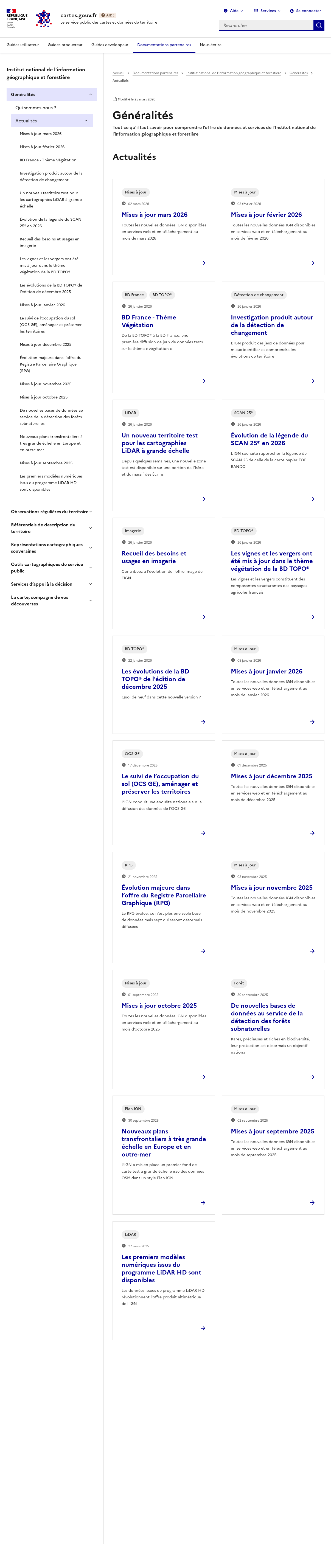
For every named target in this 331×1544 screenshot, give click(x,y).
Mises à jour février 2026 (42, 147)
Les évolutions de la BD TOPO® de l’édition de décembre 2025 (51, 288)
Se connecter (308, 11)
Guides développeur (109, 45)
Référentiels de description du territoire (43, 528)
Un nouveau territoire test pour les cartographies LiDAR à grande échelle (51, 199)
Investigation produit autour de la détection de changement (51, 176)
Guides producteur (65, 45)
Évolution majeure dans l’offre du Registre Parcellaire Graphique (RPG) (50, 364)
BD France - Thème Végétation (48, 160)
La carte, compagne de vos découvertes (39, 600)
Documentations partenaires (164, 45)
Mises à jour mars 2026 (40, 134)
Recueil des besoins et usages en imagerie (50, 242)
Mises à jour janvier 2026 (42, 305)
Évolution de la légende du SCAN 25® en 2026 (51, 223)
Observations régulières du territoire (49, 511)
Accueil (118, 73)
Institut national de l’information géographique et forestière (233, 73)
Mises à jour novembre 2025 (45, 384)
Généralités (23, 94)
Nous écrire (210, 45)
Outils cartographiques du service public (47, 567)
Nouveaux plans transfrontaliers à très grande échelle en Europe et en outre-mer (51, 443)
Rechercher (318, 25)
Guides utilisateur (23, 45)
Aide (231, 11)
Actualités (26, 120)
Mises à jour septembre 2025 (46, 463)
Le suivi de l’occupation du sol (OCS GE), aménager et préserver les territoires (51, 324)
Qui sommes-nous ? (35, 107)
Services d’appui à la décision (41, 584)
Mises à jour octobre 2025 (44, 397)
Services (265, 11)
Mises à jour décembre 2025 (45, 344)
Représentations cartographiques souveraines (47, 547)
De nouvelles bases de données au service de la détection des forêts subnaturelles (51, 417)
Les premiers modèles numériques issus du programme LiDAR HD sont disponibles (51, 482)
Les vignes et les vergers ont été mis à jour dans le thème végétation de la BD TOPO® (49, 265)
